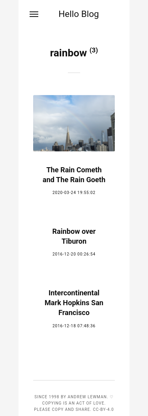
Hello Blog (78, 14)
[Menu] (34, 14)
